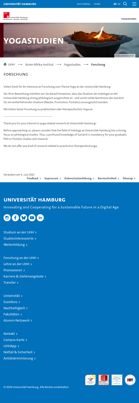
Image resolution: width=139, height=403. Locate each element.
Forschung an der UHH (20, 258)
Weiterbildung (14, 244)
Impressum (51, 178)
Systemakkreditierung (130, 376)
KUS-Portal (83, 4)
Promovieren (13, 270)
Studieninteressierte (19, 238)
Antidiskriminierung (18, 358)
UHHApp (10, 346)
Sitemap (128, 178)
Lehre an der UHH (16, 264)
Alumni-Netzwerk (16, 320)
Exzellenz (10, 302)
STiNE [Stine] (97, 4)
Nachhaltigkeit (14, 308)
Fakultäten (11, 314)
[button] (116, 4)
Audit (101, 376)
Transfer (10, 282)
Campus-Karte (14, 340)
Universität (12, 296)
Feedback (32, 178)
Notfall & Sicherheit (18, 352)
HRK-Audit (115, 378)
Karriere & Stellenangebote (24, 276)
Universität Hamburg (20, 4)
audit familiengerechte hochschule (90, 380)
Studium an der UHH (19, 232)
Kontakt (9, 333)
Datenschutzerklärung (78, 178)
